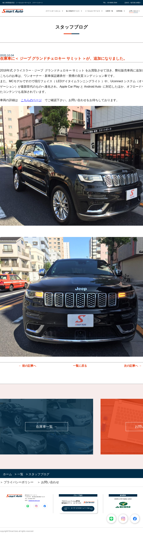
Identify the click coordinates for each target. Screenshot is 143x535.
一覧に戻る (80, 365)
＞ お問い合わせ (48, 482)
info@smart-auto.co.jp (34, 500)
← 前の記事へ (27, 365)
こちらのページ (31, 100)
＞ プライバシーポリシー (17, 482)
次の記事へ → (133, 365)
